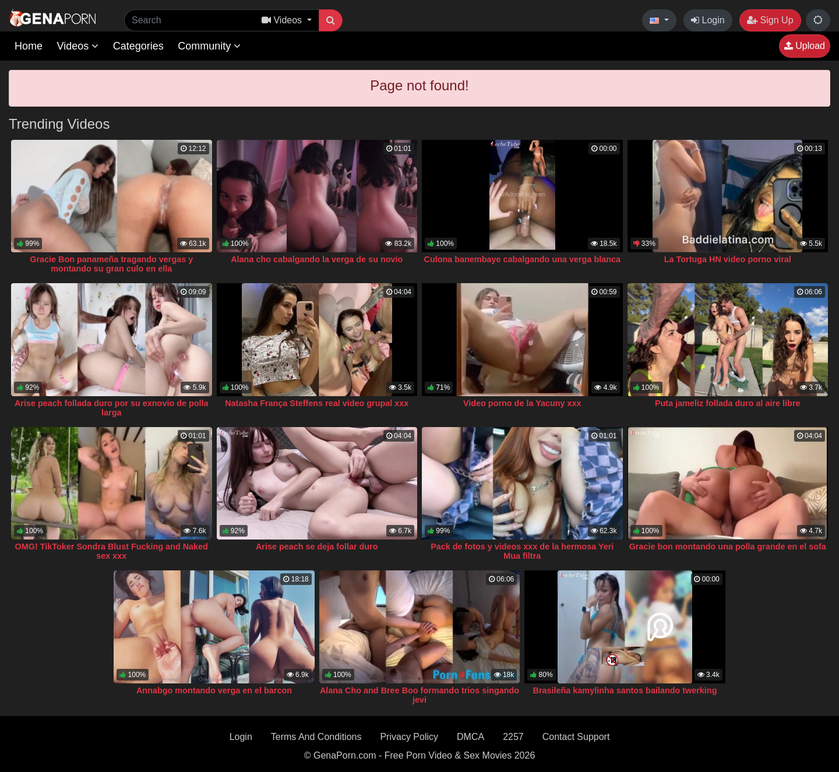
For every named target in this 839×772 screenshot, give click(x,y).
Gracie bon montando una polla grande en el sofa (727, 546)
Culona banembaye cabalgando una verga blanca (522, 259)
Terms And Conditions (316, 737)
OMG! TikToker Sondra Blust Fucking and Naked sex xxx (111, 551)
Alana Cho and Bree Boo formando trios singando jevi (419, 695)
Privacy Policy (409, 737)
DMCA (470, 737)
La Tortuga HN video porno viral (727, 259)
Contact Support (576, 737)
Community (209, 46)
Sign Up (770, 20)
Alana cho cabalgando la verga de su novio (317, 259)
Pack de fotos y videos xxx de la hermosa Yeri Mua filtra (522, 551)
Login (708, 20)
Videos (77, 46)
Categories (138, 46)
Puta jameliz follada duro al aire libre (728, 403)
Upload (804, 46)
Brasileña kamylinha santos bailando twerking (625, 690)
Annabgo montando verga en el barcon (214, 690)
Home (29, 46)
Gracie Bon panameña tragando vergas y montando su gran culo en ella (111, 264)
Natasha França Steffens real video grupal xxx (316, 403)
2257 (513, 737)
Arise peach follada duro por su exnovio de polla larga (112, 408)
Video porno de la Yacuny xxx (522, 403)
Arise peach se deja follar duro (317, 546)
